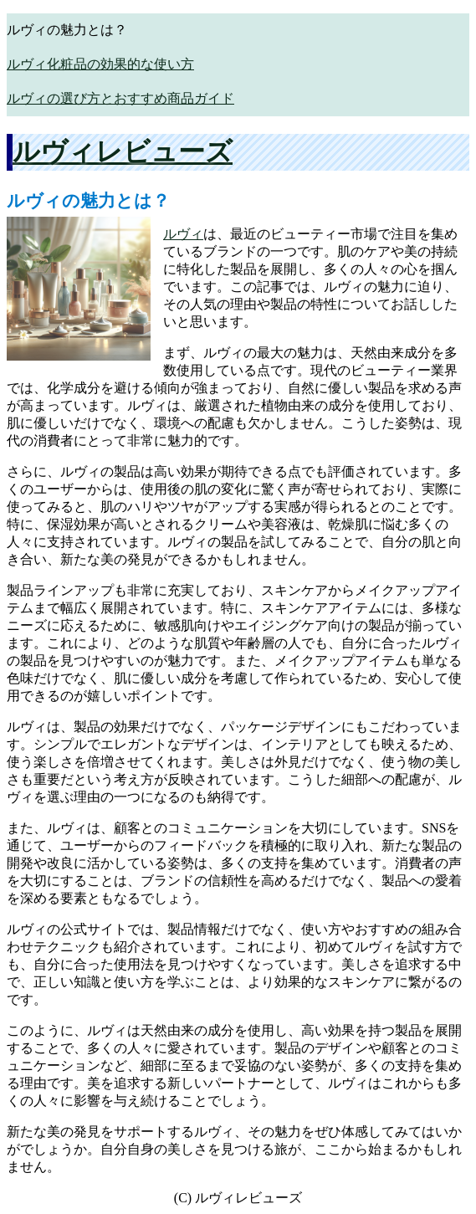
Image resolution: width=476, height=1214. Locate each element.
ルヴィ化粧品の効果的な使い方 (100, 64)
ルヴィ (183, 234)
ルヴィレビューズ (123, 151)
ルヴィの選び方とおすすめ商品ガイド (120, 98)
